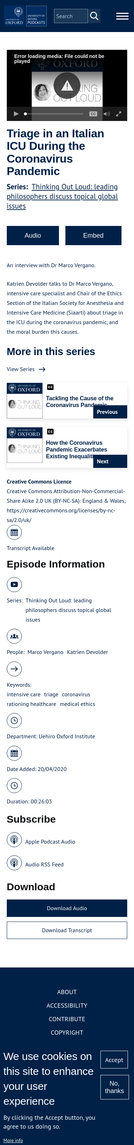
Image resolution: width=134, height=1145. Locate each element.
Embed (93, 235)
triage (51, 694)
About (67, 992)
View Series (21, 369)
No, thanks (114, 1087)
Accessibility (66, 1005)
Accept (114, 1060)
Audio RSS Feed (44, 864)
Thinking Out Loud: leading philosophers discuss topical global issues (62, 196)
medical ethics (77, 703)
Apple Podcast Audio (50, 841)
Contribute (67, 1019)
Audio (33, 235)
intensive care (24, 694)
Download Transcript (67, 930)
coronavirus (76, 694)
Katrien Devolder (87, 651)
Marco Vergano (46, 651)
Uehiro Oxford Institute (67, 736)
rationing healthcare (31, 703)
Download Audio (67, 908)
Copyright (67, 1032)
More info (13, 1140)
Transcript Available (31, 548)
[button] (67, 85)
